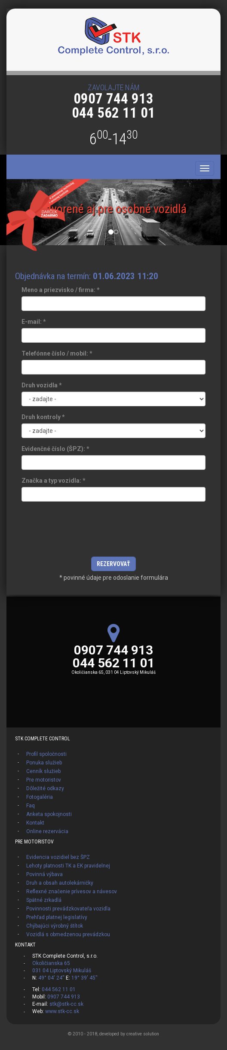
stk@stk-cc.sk (66, 1004)
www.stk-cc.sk (62, 1011)
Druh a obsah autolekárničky (59, 883)
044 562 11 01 (113, 113)
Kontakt (35, 823)
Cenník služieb (43, 771)
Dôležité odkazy (45, 788)
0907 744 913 (113, 98)
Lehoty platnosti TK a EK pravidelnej (68, 866)
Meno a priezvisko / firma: (60, 289)
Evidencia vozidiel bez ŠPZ (58, 857)
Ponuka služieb (44, 763)
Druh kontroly (43, 417)
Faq (30, 806)
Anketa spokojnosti (49, 814)
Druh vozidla (41, 385)
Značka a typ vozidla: (53, 480)
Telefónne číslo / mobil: (56, 353)
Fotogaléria (39, 797)
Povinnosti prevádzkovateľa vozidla (68, 909)
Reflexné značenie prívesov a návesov (71, 892)
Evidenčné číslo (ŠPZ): (55, 448)
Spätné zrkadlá (43, 900)
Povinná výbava (44, 874)
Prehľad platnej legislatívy (56, 917)
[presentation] (113, 531)
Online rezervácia (47, 831)
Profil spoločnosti (46, 754)
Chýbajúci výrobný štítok (54, 926)
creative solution (142, 1034)
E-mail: (33, 321)
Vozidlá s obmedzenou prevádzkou (68, 934)
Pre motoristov (43, 780)
